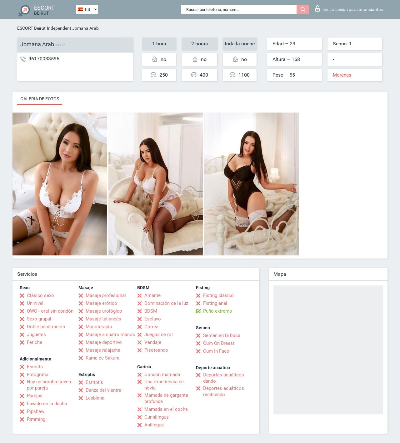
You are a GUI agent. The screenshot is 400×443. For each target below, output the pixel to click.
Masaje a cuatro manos (110, 334)
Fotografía (37, 374)
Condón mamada (162, 374)
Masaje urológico (104, 311)
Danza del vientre (103, 390)
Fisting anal (215, 303)
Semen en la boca (221, 335)
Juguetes (36, 334)
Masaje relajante (103, 350)
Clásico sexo (40, 295)
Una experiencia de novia (164, 385)
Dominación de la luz (166, 303)
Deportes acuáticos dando (223, 378)
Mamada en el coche (166, 409)
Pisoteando (156, 350)
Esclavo (152, 319)
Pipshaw (35, 411)
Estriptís (94, 382)
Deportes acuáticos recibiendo (223, 391)
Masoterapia (99, 327)
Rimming (36, 419)
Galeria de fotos (39, 98)
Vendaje (152, 342)
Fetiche (34, 342)
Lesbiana (95, 398)
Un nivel (35, 303)
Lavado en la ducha (47, 403)
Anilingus (154, 425)
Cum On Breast (218, 343)
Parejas (34, 396)
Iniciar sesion (349, 8)
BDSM (150, 311)
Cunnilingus (156, 417)
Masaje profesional (106, 295)
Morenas (342, 75)
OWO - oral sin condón (50, 311)
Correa (151, 327)
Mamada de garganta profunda (166, 398)
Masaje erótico (101, 303)
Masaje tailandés (103, 319)
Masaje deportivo (104, 342)
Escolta (35, 367)
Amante (152, 295)
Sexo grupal (39, 319)
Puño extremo (217, 311)
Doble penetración (46, 327)
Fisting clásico (218, 295)
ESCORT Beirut (31, 28)
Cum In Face (216, 351)
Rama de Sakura (102, 358)
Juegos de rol (158, 334)
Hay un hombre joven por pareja (49, 385)
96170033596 (43, 59)
